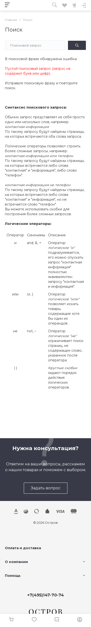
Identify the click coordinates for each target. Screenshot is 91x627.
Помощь (13, 575)
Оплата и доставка (23, 548)
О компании (16, 562)
